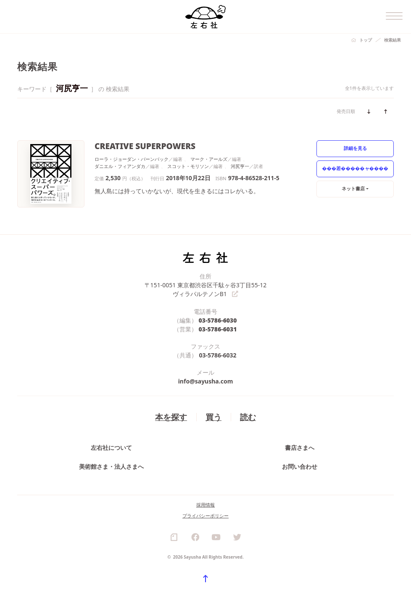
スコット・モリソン (188, 166)
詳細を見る (355, 148)
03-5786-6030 (218, 320)
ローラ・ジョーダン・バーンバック (132, 159)
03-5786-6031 (218, 329)
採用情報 (205, 505)
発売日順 (346, 111)
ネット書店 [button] (353, 188)
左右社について (111, 448)
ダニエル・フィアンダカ (120, 166)
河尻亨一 (240, 166)
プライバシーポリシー (205, 516)
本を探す (171, 417)
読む (248, 417)
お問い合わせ (299, 467)
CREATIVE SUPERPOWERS (145, 146)
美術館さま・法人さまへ (111, 467)
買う (213, 417)
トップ (365, 40)
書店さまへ (299, 448)
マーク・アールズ (208, 159)
